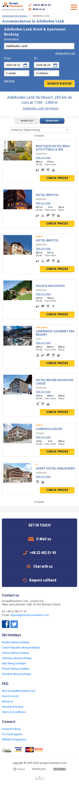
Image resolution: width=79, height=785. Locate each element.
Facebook (5, 624)
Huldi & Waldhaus (50, 285)
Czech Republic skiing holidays (21, 647)
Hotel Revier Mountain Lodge (54, 381)
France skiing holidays (15, 652)
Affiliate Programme (14, 739)
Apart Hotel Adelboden (55, 468)
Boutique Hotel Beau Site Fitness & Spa (53, 147)
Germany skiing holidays (17, 658)
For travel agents (12, 734)
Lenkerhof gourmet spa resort (55, 333)
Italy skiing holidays (14, 663)
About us (7, 701)
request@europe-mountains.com (29, 615)
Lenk (38, 339)
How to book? (10, 696)
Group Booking (11, 728)
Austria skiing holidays (15, 642)
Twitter (14, 624)
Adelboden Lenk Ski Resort (41, 108)
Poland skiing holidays (15, 668)
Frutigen (40, 433)
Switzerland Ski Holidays (14, 16)
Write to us (39, 9)
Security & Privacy (12, 706)
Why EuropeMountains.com (18, 690)
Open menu (74, 7)
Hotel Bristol (47, 195)
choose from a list (65, 53)
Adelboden (41, 153)
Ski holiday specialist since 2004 (13, 6)
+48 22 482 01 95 (42, 5)
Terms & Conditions (14, 712)
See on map (43, 157)
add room (9, 80)
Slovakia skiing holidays (16, 674)
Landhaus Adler (49, 429)
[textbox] (39, 46)
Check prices (57, 178)
